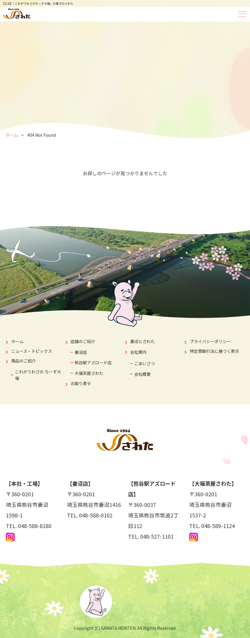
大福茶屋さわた (89, 373)
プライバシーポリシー (210, 341)
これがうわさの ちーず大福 (38, 375)
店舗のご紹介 (83, 341)
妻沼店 (81, 352)
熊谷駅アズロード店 (93, 362)
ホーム (12, 135)
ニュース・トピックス (31, 351)
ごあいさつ (144, 363)
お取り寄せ (81, 383)
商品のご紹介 (23, 361)
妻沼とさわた (142, 341)
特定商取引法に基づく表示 (214, 351)
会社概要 (142, 374)
